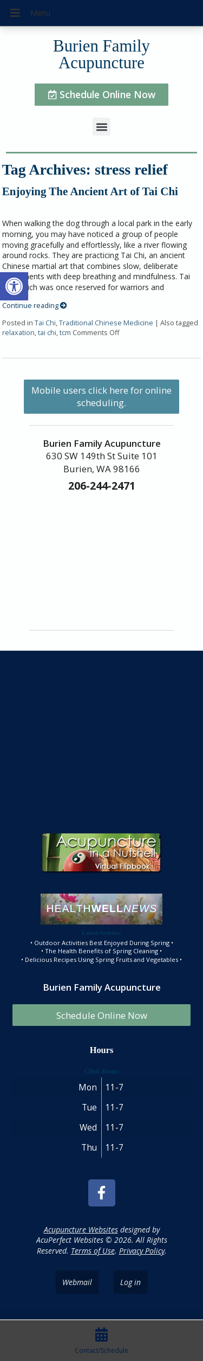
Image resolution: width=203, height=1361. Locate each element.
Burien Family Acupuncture (101, 54)
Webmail (77, 1282)
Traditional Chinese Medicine (106, 323)
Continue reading (34, 305)
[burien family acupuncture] (101, 739)
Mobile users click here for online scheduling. (101, 396)
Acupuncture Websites (81, 1229)
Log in (130, 1282)
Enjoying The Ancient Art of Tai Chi (90, 191)
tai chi (47, 332)
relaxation (18, 332)
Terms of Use (93, 1251)
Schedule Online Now (101, 1015)
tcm (65, 332)
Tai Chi (45, 323)
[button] (14, 286)
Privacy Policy (142, 1251)
